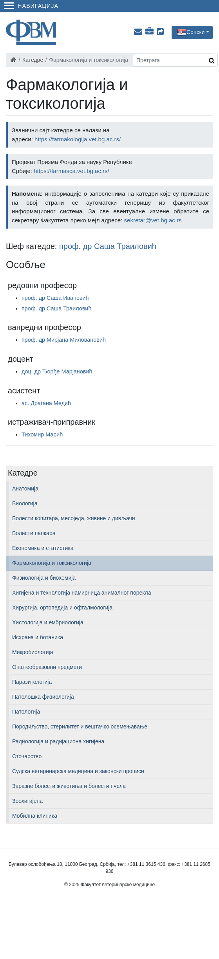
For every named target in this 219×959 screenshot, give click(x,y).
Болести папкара (33, 533)
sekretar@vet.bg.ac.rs (153, 220)
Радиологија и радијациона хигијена (58, 741)
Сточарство (27, 756)
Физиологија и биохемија (44, 578)
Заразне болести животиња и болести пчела (69, 786)
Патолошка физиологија (43, 697)
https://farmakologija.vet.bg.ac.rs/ (77, 139)
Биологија (24, 503)
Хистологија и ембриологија (47, 622)
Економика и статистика (43, 548)
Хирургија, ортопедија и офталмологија (62, 607)
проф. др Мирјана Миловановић (64, 340)
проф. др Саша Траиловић (107, 246)
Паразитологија (32, 682)
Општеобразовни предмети (47, 667)
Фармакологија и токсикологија (51, 563)
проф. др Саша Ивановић (55, 298)
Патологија (26, 711)
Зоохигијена (27, 801)
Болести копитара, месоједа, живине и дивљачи (73, 518)
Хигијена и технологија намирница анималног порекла (81, 592)
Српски (195, 32)
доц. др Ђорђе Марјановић (57, 371)
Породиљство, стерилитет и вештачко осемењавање (79, 726)
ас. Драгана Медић (46, 403)
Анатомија (25, 488)
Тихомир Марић (42, 434)
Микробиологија (32, 652)
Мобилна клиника (34, 816)
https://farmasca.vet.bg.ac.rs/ (71, 171)
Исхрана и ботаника (37, 637)
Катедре (32, 60)
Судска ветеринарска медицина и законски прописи (78, 771)
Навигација (31, 6)
